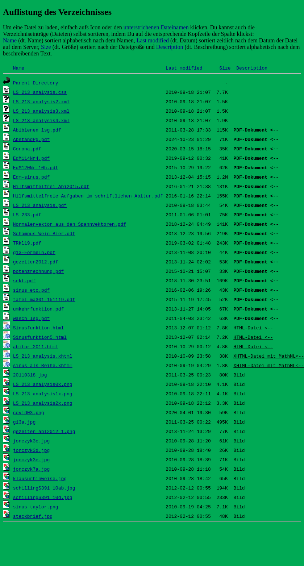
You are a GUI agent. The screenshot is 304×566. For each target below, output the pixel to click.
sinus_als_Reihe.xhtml (42, 365)
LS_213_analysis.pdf (40, 205)
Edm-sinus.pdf (31, 177)
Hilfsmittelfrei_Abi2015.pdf (51, 186)
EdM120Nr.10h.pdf (35, 167)
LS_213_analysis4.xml (41, 120)
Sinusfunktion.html (38, 327)
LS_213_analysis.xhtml (42, 356)
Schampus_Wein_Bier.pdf (44, 233)
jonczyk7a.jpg (31, 469)
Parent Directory (35, 82)
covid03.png (28, 412)
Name (18, 67)
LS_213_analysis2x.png (42, 403)
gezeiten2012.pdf (35, 261)
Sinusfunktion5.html (40, 337)
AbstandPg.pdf (31, 139)
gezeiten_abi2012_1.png (44, 431)
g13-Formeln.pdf (34, 252)
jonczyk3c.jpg (31, 440)
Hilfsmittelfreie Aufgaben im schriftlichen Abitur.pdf (88, 195)
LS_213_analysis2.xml (41, 101)
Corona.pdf (27, 148)
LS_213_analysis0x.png (42, 384)
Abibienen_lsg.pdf (37, 129)
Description (251, 67)
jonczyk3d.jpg (31, 450)
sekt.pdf (24, 280)
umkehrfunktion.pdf (38, 308)
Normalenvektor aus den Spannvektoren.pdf (69, 224)
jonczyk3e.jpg (31, 459)
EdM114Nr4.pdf (31, 158)
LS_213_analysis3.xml (41, 111)
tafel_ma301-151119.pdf (44, 299)
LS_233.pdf (27, 214)
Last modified (184, 67)
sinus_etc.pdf (31, 290)
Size (224, 67)
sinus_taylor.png (35, 506)
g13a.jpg (24, 422)
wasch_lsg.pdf (31, 318)
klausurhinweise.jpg (40, 478)
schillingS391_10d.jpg (42, 497)
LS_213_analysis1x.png (42, 393)
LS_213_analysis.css (40, 92)
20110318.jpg (30, 374)
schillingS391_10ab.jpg (44, 487)
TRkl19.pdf (27, 243)
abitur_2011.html (35, 346)
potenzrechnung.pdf (38, 271)
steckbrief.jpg (33, 516)
